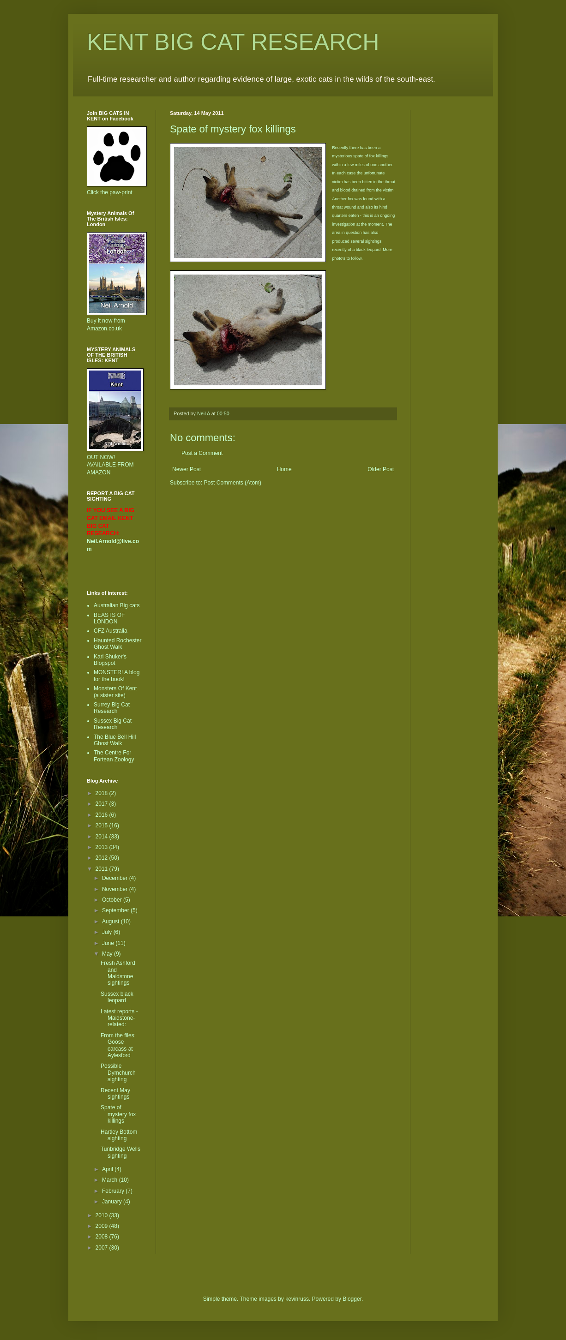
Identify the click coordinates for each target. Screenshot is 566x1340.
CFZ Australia (110, 631)
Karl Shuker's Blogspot (110, 659)
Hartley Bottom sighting (119, 1135)
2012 (102, 858)
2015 (102, 825)
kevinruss (297, 1299)
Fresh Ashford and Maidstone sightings (118, 973)
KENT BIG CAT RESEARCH (233, 42)
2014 (102, 836)
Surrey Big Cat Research (112, 707)
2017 (102, 804)
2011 (102, 869)
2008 (102, 1236)
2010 (102, 1215)
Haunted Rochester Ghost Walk (117, 643)
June (108, 943)
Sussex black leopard (117, 997)
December (115, 878)
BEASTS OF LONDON (109, 618)
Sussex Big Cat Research (113, 724)
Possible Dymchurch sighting (118, 1073)
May (108, 954)
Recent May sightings (115, 1093)
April (108, 1169)
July (108, 932)
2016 (102, 815)
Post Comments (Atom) (232, 482)
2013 (102, 847)
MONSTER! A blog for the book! (116, 675)
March (110, 1180)
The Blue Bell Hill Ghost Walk (115, 740)
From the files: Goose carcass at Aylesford (118, 1045)
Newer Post (186, 469)
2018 (102, 793)
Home (284, 469)
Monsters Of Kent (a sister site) (115, 691)
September (116, 910)
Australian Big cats (116, 605)
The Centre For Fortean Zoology (114, 755)
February (114, 1191)
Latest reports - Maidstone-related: (119, 1018)
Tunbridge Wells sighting (120, 1152)
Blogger (352, 1299)
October (112, 900)
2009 (102, 1226)
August (111, 921)
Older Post (380, 469)
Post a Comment (202, 453)
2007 (102, 1247)
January (112, 1201)
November (115, 889)
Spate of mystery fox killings (118, 1114)
